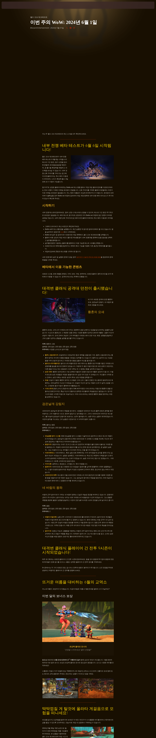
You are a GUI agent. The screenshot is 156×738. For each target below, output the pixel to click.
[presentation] (9, 5)
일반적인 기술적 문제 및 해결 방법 (88, 163)
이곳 (62, 138)
